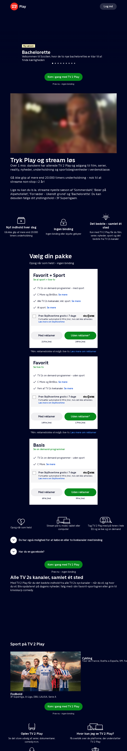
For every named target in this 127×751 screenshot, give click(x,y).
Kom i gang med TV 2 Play (63, 76)
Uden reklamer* (80, 335)
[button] (63, 540)
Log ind (108, 6)
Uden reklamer (80, 492)
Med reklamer (46, 335)
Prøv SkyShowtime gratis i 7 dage (57, 316)
